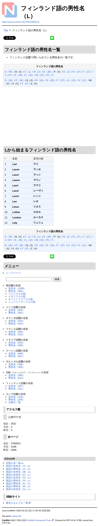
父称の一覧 (14, 402)
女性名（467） (16, 386)
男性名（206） (16, 399)
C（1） (29, 71)
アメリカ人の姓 (17, 293)
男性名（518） (16, 334)
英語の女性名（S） (18, 489)
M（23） (41, 75)
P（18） (20, 80)
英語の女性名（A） (18, 465)
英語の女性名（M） (18, 471)
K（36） (19, 75)
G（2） (67, 71)
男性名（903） (16, 291)
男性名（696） (16, 345)
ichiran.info (16, 516)
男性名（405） (16, 367)
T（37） (61, 80)
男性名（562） (16, 312)
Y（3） (26, 83)
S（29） (51, 80)
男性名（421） (16, 388)
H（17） (77, 71)
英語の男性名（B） (18, 486)
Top (5, 30)
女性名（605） (16, 310)
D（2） (38, 71)
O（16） (9, 80)
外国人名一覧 (15, 463)
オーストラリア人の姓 (20, 299)
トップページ (13, 272)
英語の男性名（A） (18, 469)
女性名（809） (16, 353)
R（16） (40, 80)
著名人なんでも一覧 (17, 502)
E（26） (48, 71)
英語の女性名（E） (18, 474)
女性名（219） (16, 397)
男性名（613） (16, 377)
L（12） (30, 75)
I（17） (88, 71)
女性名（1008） (17, 288)
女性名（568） (16, 375)
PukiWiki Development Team (39, 520)
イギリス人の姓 (17, 296)
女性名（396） (16, 364)
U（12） (72, 80)
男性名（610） (16, 323)
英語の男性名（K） (18, 483)
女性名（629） (16, 342)
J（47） (9, 75)
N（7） (51, 75)
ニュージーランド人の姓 (21, 301)
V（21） (83, 80)
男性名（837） (16, 356)
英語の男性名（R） (18, 480)
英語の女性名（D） (18, 477)
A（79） (9, 71)
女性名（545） (16, 320)
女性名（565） (16, 331)
